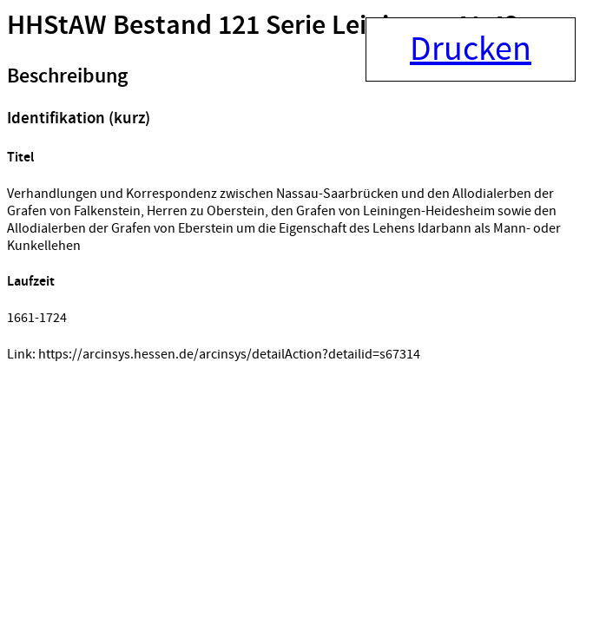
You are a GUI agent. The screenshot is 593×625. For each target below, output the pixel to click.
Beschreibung (67, 76)
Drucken (470, 49)
